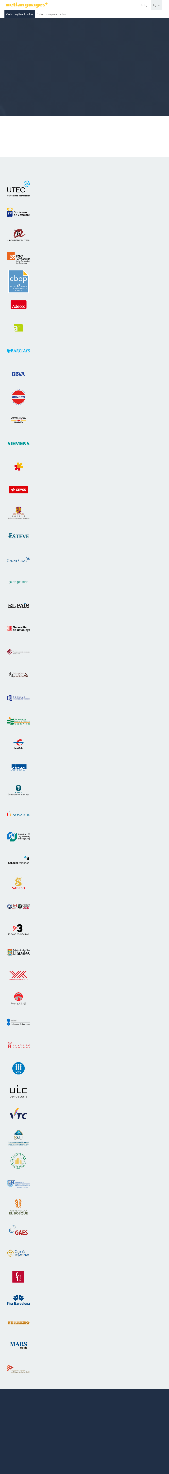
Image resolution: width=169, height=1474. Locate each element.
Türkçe (144, 5)
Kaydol (156, 5)
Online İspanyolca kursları (51, 14)
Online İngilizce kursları (19, 14)
